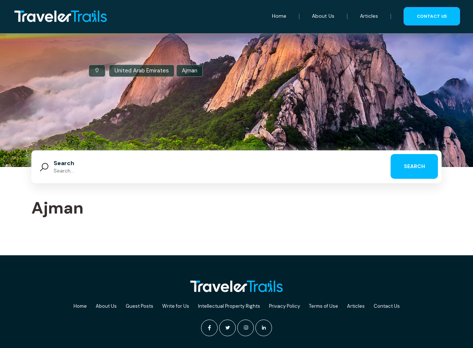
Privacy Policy (284, 306)
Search (64, 163)
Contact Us (387, 306)
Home (279, 16)
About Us (323, 16)
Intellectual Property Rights (229, 306)
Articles (369, 16)
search (414, 166)
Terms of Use (323, 306)
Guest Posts (139, 306)
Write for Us (175, 306)
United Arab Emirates (142, 70)
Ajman (189, 70)
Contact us (432, 16)
